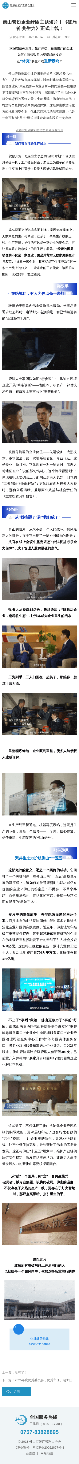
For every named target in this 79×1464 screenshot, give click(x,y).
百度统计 (32, 1453)
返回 (16, 1391)
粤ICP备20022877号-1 (48, 1447)
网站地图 (46, 1453)
